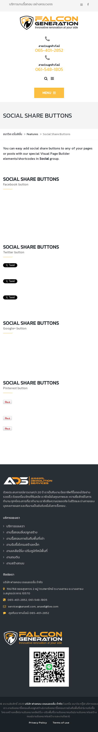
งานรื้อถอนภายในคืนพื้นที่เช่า (25, 538)
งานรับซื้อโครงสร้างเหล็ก (22, 544)
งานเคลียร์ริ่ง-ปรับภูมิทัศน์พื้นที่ (26, 550)
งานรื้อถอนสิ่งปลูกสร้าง (21, 532)
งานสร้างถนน (15, 563)
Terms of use (61, 723)
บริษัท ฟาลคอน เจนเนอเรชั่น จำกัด (44, 704)
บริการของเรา (15, 526)
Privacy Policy (38, 723)
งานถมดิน (13, 557)
